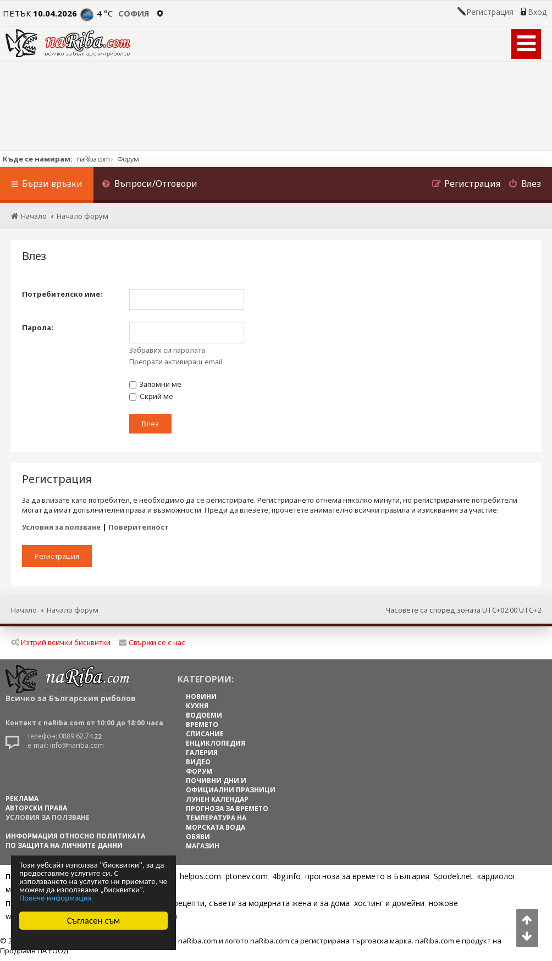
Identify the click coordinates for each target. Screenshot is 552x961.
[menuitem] (149, 185)
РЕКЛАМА (21, 798)
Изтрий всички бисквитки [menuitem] (61, 642)
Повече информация (55, 898)
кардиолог (496, 876)
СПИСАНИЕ (205, 733)
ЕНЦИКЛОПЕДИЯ (215, 743)
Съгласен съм (93, 920)
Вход (537, 12)
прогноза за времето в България (367, 876)
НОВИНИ (201, 696)
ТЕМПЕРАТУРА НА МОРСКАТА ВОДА (216, 822)
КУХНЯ (197, 705)
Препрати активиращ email (175, 361)
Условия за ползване (61, 527)
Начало (24, 610)
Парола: (37, 327)
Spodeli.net (453, 876)
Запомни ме (155, 384)
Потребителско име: (62, 294)
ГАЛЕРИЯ (202, 752)
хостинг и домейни (389, 903)
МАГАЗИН (202, 846)
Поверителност (138, 527)
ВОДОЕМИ (204, 715)
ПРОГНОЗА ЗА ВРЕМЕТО (227, 808)
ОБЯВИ (198, 836)
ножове (443, 903)
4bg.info (286, 876)
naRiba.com (93, 159)
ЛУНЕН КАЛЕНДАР (217, 799)
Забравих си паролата (167, 350)
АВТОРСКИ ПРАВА (36, 808)
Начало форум (72, 610)
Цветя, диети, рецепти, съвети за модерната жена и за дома (234, 903)
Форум (128, 159)
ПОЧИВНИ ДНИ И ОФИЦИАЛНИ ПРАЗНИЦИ (230, 785)
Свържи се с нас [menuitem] (152, 642)
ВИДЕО (198, 761)
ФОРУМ (199, 771)
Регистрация (490, 12)
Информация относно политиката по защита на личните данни (75, 840)
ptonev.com (246, 876)
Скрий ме (151, 396)
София (134, 13)
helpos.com (200, 876)
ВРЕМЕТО (202, 724)
